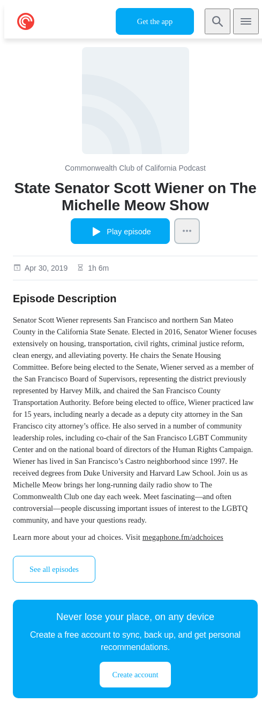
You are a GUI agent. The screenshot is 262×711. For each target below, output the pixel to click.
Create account (136, 674)
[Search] (217, 21)
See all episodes (54, 569)
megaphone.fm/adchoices (183, 537)
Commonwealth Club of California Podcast (135, 168)
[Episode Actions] (187, 231)
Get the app (155, 21)
